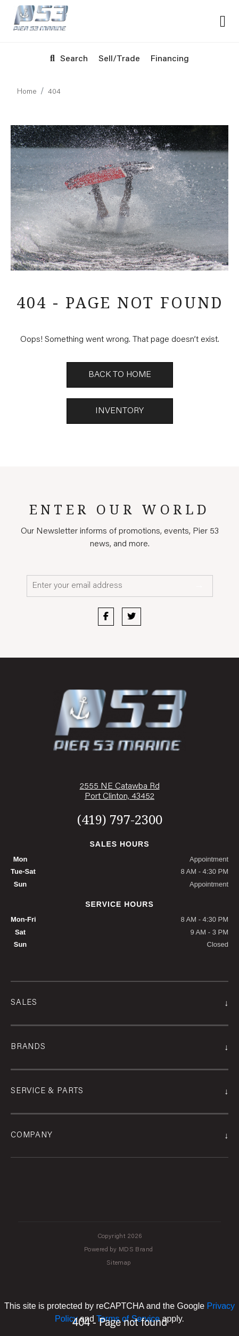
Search (69, 58)
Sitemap (119, 1263)
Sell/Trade (119, 59)
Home (27, 92)
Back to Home (119, 375)
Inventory (119, 411)
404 (54, 92)
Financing (170, 59)
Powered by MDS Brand (119, 1250)
